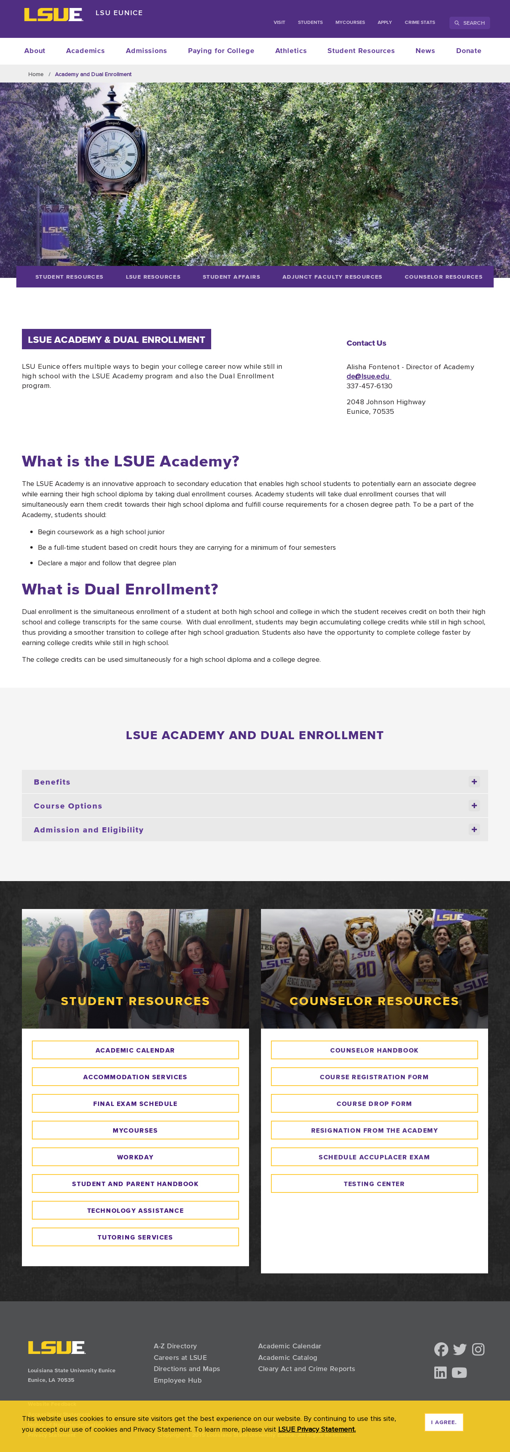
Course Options (257, 805)
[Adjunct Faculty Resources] (332, 276)
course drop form (374, 1103)
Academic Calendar (290, 1346)
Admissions (146, 51)
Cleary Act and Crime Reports (306, 1369)
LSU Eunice (119, 12)
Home (36, 74)
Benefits (257, 781)
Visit (279, 22)
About (35, 51)
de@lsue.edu (369, 376)
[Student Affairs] (231, 276)
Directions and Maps (187, 1369)
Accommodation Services (135, 1076)
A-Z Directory (175, 1346)
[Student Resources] (69, 276)
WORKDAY (135, 1157)
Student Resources (361, 51)
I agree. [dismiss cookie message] (444, 1422)
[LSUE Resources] (153, 276)
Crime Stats (420, 22)
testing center (374, 1183)
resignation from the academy (374, 1130)
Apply (385, 22)
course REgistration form (374, 1076)
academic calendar (135, 1050)
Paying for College (221, 51)
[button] (441, 1350)
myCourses (350, 22)
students (310, 22)
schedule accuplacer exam (374, 1157)
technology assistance (135, 1210)
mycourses (135, 1130)
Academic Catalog (288, 1357)
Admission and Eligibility (257, 829)
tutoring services (135, 1237)
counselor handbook (374, 1050)
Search (470, 23)
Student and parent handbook (135, 1183)
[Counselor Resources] (444, 276)
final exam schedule (135, 1103)
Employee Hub (178, 1380)
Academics (85, 51)
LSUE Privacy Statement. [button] (317, 1429)
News (425, 51)
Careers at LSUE (180, 1357)
